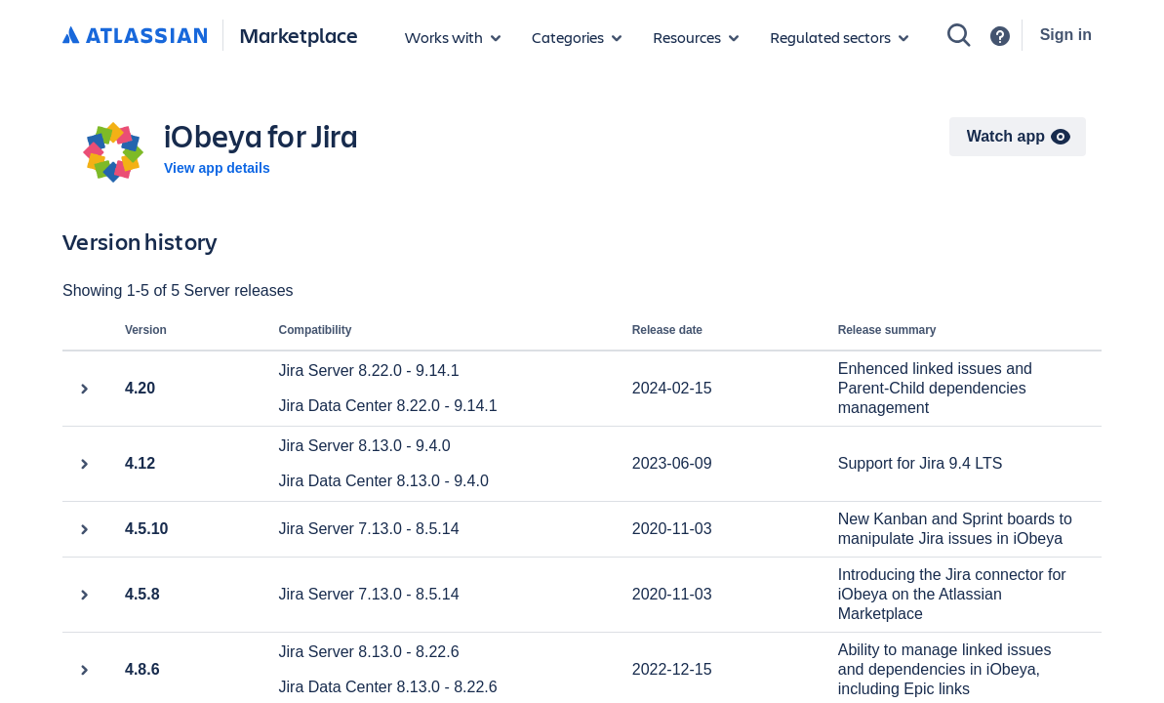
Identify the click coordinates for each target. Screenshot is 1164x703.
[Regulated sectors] (839, 37)
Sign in (1066, 34)
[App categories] (576, 37)
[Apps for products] (452, 37)
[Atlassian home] (134, 36)
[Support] (1000, 36)
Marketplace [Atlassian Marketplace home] (298, 35)
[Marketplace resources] (695, 37)
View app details (217, 168)
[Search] (959, 35)
